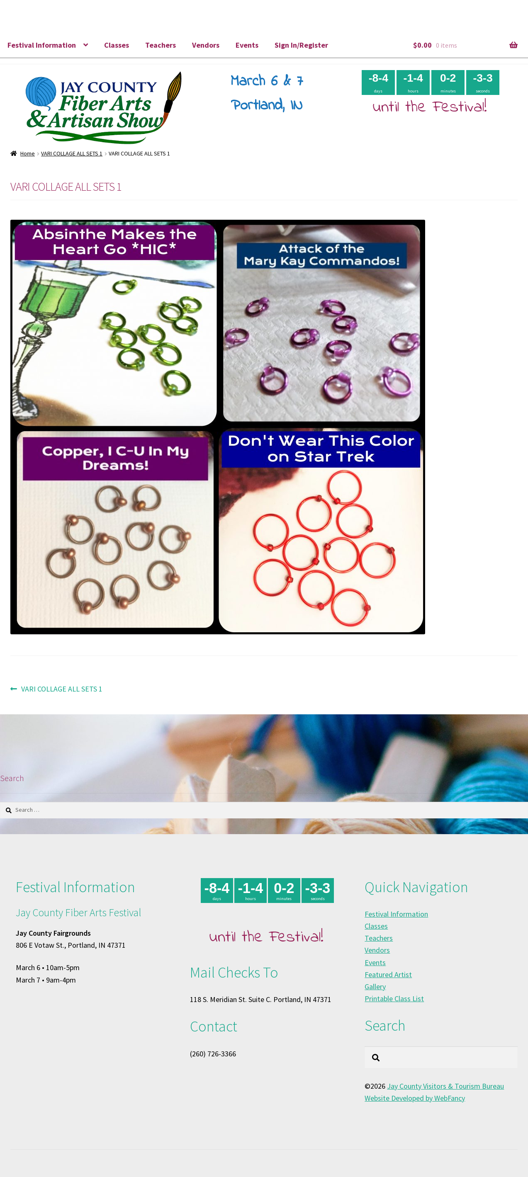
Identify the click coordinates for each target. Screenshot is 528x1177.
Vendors (205, 45)
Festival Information (41, 45)
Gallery (375, 986)
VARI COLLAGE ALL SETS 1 (71, 153)
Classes (116, 45)
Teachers (160, 45)
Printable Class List (394, 998)
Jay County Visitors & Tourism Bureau (445, 1086)
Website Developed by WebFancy (415, 1098)
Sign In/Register (301, 45)
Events (247, 45)
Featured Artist (388, 974)
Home (27, 153)
